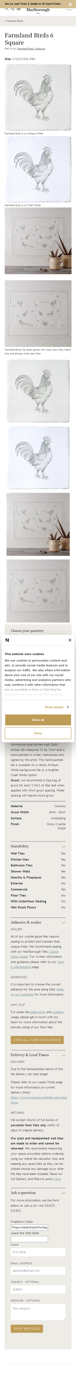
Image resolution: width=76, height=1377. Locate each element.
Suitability (20, 846)
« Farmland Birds (14, 21)
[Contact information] (13, 8)
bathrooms (37, 1012)
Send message (27, 1329)
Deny (38, 733)
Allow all (38, 720)
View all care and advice (37, 1040)
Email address (21, 1263)
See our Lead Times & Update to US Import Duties (33, 3)
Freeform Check (22, 1222)
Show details (54, 707)
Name (15, 1244)
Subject (25, 1282)
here (58, 1179)
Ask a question (23, 1193)
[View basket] (20, 8)
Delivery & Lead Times (30, 1055)
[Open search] (7, 8)
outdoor (58, 1012)
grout (14, 785)
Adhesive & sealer (26, 923)
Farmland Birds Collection (31, 48)
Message (25, 1300)
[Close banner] (70, 640)
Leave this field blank (25, 1233)
